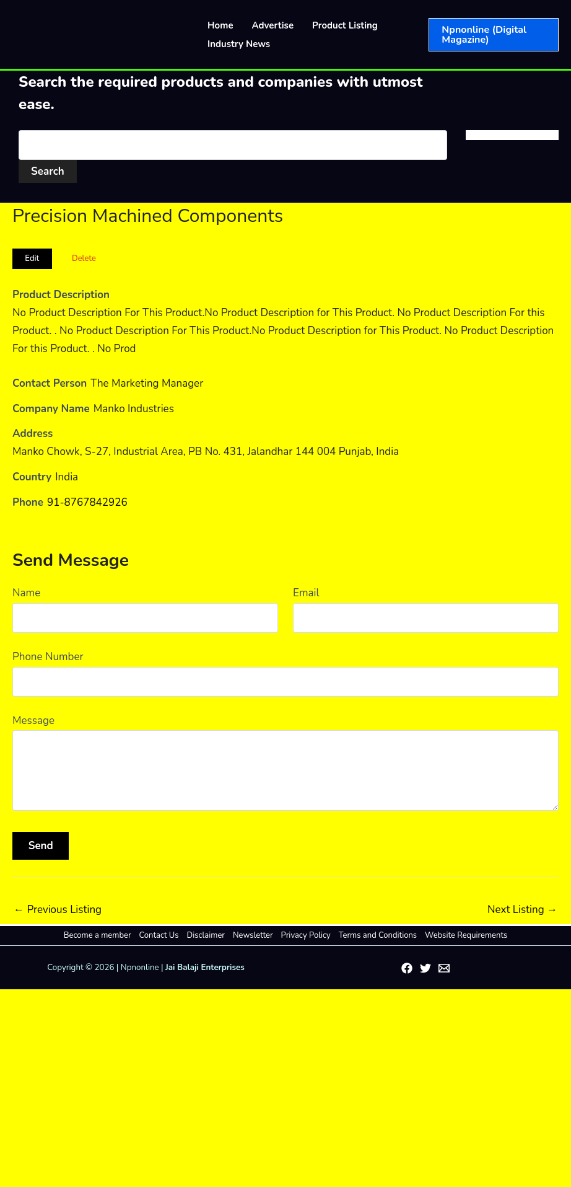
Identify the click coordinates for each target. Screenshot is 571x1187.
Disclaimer (206, 935)
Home (220, 25)
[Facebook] (406, 968)
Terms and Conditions (378, 935)
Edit (32, 258)
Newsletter (253, 935)
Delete (84, 258)
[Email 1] (444, 968)
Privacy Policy (306, 935)
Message (33, 720)
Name (26, 593)
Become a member (97, 935)
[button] (494, 34)
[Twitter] (425, 968)
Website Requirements (466, 935)
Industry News (238, 44)
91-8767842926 (87, 502)
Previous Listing (58, 909)
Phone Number (48, 657)
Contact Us (159, 935)
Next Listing (522, 909)
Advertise (273, 25)
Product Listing (345, 25)
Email (306, 593)
